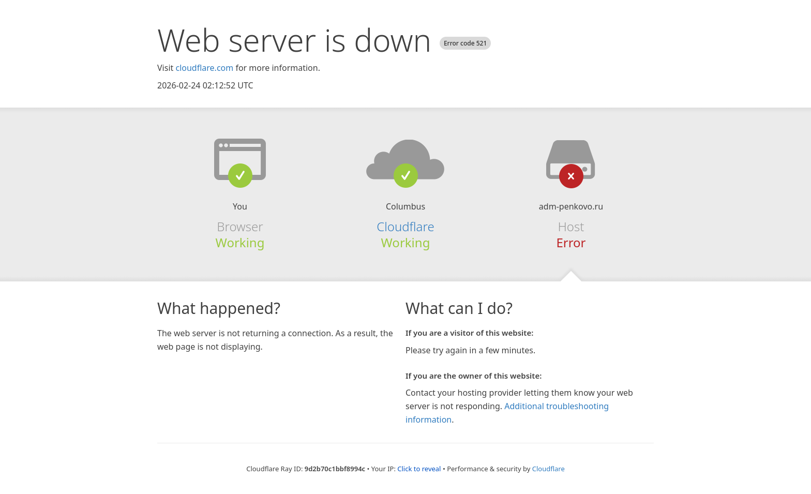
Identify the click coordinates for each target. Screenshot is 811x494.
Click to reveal (419, 468)
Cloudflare (405, 226)
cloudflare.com (204, 67)
